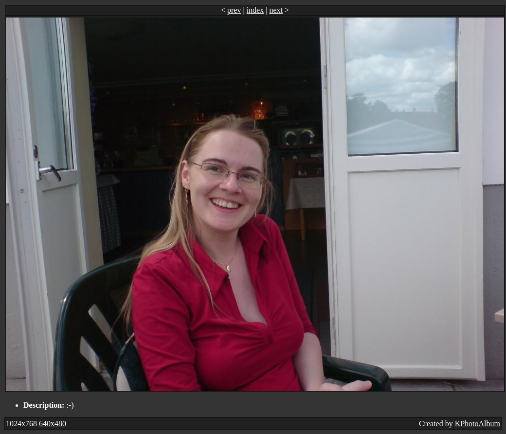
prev (234, 10)
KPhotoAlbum (477, 423)
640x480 (52, 423)
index (255, 10)
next (276, 10)
